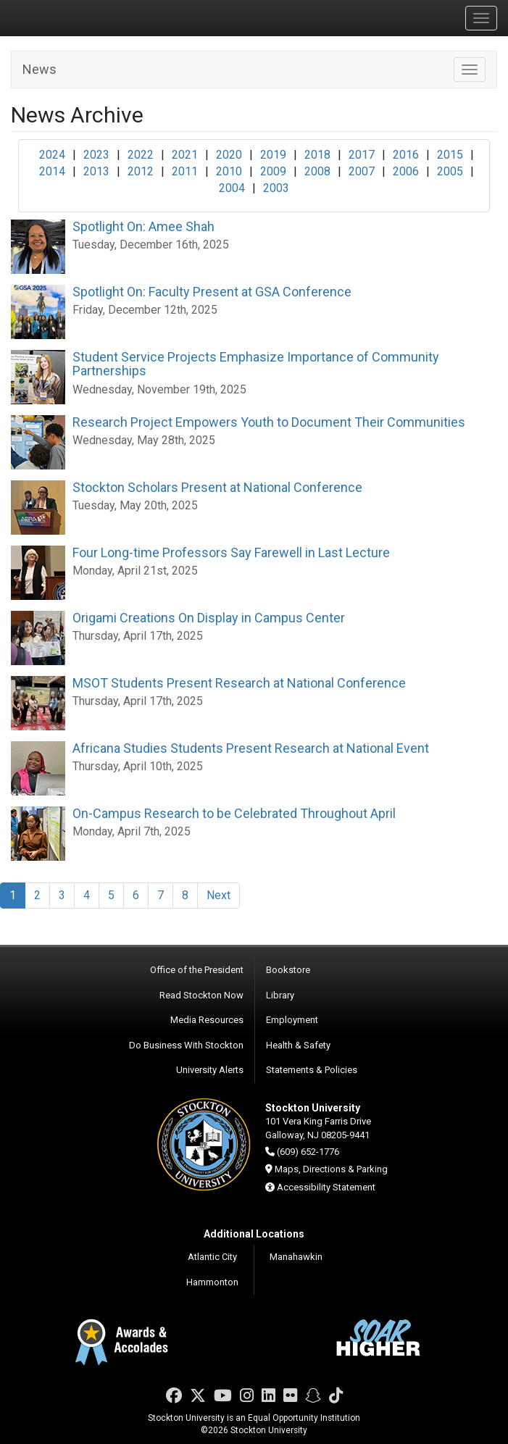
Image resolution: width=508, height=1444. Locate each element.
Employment (292, 1019)
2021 (185, 155)
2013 (96, 171)
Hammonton (212, 1282)
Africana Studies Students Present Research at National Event (250, 748)
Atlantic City (212, 1256)
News (39, 69)
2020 (229, 155)
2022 (141, 155)
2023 (96, 155)
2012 (141, 171)
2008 (317, 171)
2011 (185, 171)
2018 (317, 155)
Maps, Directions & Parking (331, 1169)
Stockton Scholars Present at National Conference (217, 487)
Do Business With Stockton (186, 1045)
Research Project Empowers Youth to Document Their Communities (268, 422)
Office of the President (196, 969)
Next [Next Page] (218, 895)
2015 (450, 155)
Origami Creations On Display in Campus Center (208, 617)
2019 (273, 155)
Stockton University (79, 17)
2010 (229, 171)
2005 (450, 171)
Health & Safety (298, 1045)
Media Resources (206, 1019)
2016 (406, 155)
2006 (406, 171)
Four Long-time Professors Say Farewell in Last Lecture (231, 552)
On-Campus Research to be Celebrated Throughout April (234, 813)
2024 (52, 155)
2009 (273, 171)
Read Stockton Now (201, 995)
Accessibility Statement (326, 1187)
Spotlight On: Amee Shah (143, 226)
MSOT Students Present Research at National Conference (239, 682)
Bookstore (288, 969)
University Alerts (209, 1069)
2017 (362, 155)
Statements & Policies (311, 1069)
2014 (52, 171)
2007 (362, 171)
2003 (276, 188)
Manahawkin (296, 1256)
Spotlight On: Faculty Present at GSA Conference (211, 291)
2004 (232, 188)
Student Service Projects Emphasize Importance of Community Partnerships (255, 364)
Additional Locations (254, 1234)
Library (280, 995)
